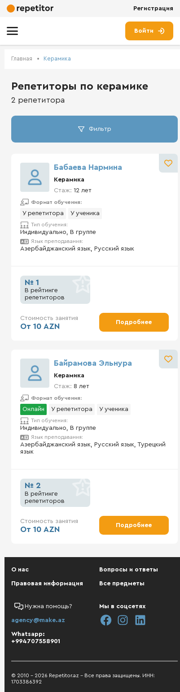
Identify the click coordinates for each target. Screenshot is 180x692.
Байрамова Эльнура (93, 363)
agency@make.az (38, 620)
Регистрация (153, 8)
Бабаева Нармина (88, 167)
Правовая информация (47, 583)
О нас (20, 570)
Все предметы (122, 583)
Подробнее (134, 322)
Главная (21, 58)
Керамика (57, 58)
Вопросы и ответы (128, 570)
